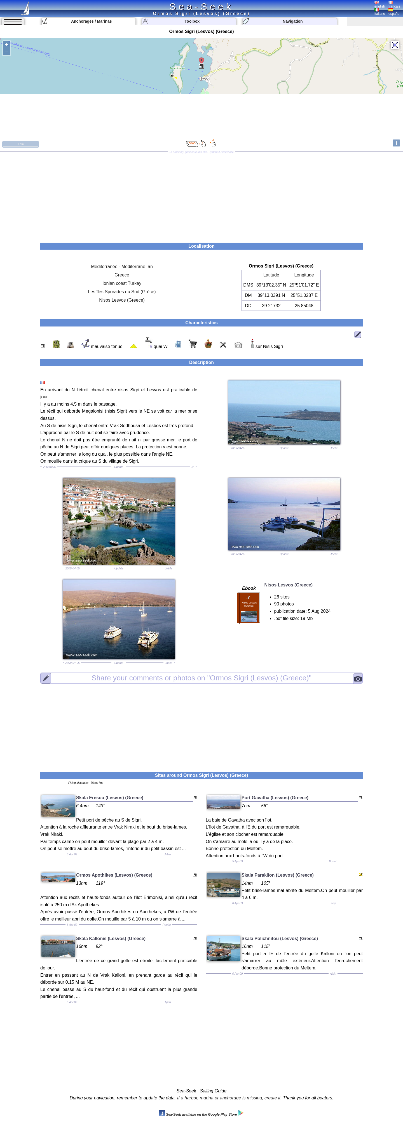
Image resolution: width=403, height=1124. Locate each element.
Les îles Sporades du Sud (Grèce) (122, 291)
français (394, 4)
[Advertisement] (201, 195)
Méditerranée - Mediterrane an (122, 266)
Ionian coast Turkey (121, 283)
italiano (379, 12)
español (394, 12)
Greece (121, 275)
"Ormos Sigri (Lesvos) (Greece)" (201, 678)
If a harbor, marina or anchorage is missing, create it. (229, 1097)
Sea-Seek (201, 6)
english (379, 4)
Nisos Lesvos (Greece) (122, 300)
